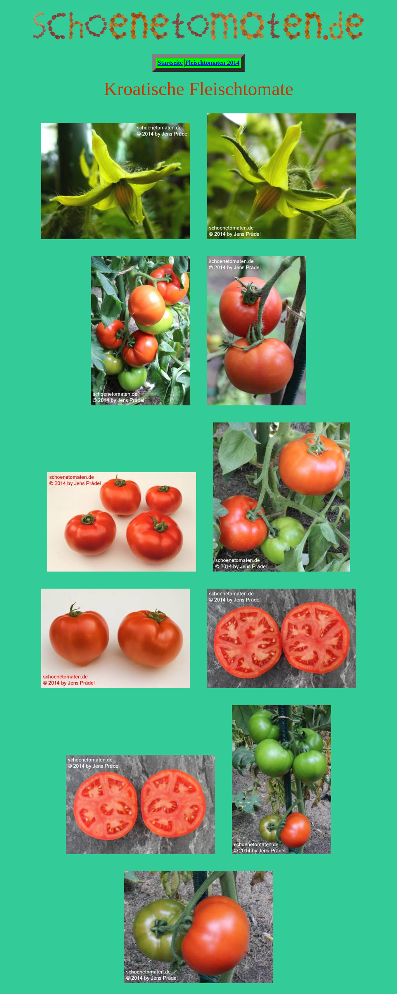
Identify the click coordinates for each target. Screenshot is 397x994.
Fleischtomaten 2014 (212, 62)
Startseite (170, 62)
